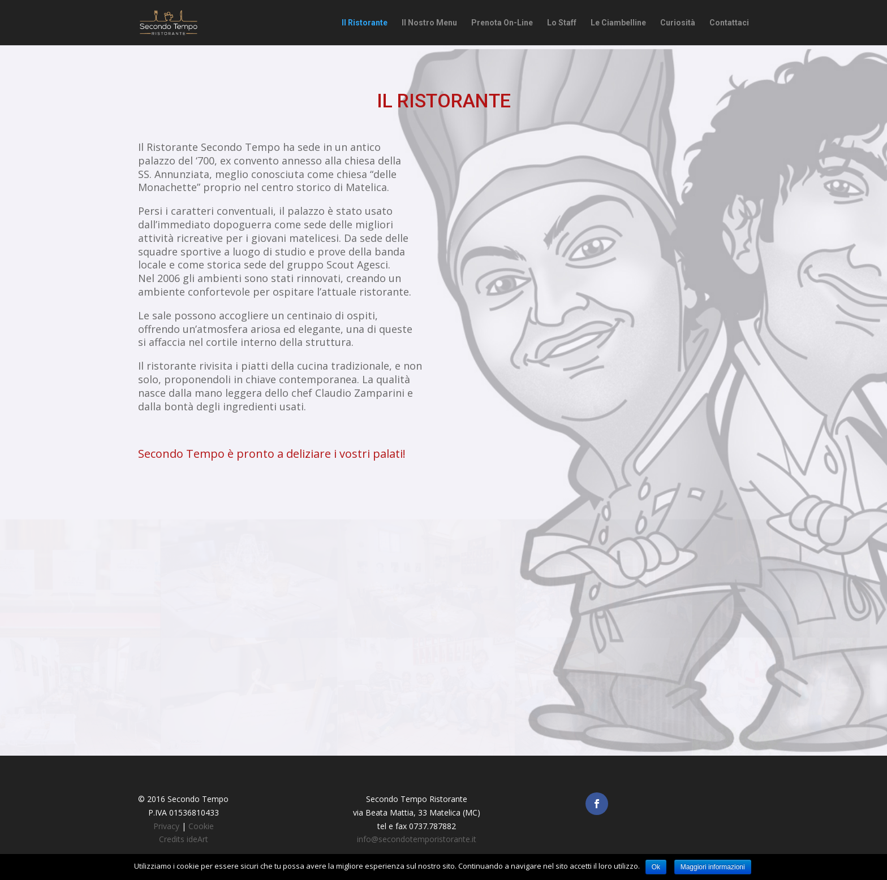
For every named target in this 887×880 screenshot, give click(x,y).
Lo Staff (561, 23)
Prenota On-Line (502, 23)
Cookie (201, 826)
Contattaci (729, 23)
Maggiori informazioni (713, 867)
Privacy (166, 826)
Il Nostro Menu (429, 23)
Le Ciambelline (618, 23)
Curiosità (677, 23)
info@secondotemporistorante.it (416, 839)
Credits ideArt (183, 839)
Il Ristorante (364, 23)
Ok (656, 867)
